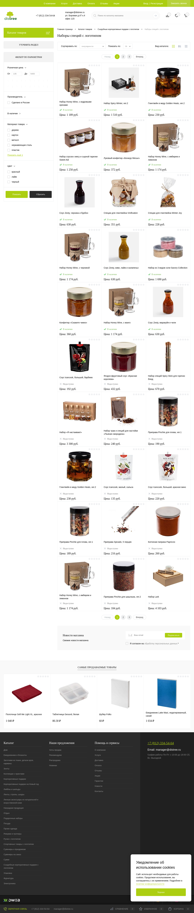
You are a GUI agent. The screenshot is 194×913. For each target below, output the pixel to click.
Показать (16, 194)
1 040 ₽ (10, 720)
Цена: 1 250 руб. (79, 171)
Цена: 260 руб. (168, 555)
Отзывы (104, 3)
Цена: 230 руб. (168, 116)
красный (16, 172)
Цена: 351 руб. (124, 226)
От (8, 73)
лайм (14, 177)
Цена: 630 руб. (79, 226)
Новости (98, 786)
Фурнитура (8, 878)
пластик (15, 150)
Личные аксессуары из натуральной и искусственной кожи (21, 801)
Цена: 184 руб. (124, 610)
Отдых (7, 813)
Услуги (64, 3)
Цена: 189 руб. (79, 555)
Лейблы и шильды (12, 789)
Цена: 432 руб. (124, 390)
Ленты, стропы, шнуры (14, 794)
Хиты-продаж (55, 750)
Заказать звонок (179, 3)
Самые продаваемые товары (97, 667)
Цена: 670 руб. (168, 390)
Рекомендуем (55, 755)
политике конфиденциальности (150, 884)
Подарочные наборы (13, 818)
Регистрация (157, 3)
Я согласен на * (154, 643)
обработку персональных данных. (161, 643)
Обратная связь (15, 909)
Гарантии (99, 781)
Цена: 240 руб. (124, 445)
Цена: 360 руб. (79, 336)
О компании (49, 3)
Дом (5, 750)
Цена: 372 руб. (124, 171)
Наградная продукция (13, 808)
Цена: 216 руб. (124, 555)
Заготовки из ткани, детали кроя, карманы (18, 762)
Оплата (91, 3)
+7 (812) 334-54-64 (45, 15)
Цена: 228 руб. (168, 226)
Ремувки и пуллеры (12, 834)
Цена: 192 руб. (79, 390)
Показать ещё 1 (15, 155)
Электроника (9, 883)
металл (15, 140)
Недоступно (66, 384)
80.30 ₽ (56, 720)
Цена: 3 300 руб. (79, 445)
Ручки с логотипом (12, 839)
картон (15, 135)
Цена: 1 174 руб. (168, 171)
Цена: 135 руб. (124, 500)
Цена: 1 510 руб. (124, 116)
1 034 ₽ (150, 720)
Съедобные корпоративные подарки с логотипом (21, 866)
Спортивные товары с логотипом (19, 844)
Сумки (6, 859)
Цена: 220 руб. (168, 500)
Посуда (7, 823)
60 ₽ (101, 720)
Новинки (53, 765)
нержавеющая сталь (22, 145)
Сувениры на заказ (12, 854)
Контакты (99, 791)
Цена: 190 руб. (168, 445)
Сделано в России (21, 102)
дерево (15, 130)
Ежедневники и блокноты (15, 755)
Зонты (6, 768)
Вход (145, 3)
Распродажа (54, 760)
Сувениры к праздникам (15, 849)
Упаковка (8, 873)
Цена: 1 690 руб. (168, 281)
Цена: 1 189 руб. (79, 116)
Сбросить (40, 194)
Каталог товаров (28, 33)
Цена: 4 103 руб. (168, 610)
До (26, 73)
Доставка (77, 3)
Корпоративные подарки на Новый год (21, 784)
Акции (116, 3)
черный (15, 182)
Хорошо (161, 892)
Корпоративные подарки (15, 779)
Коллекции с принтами (14, 774)
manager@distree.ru (75, 12)
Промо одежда (10, 828)
